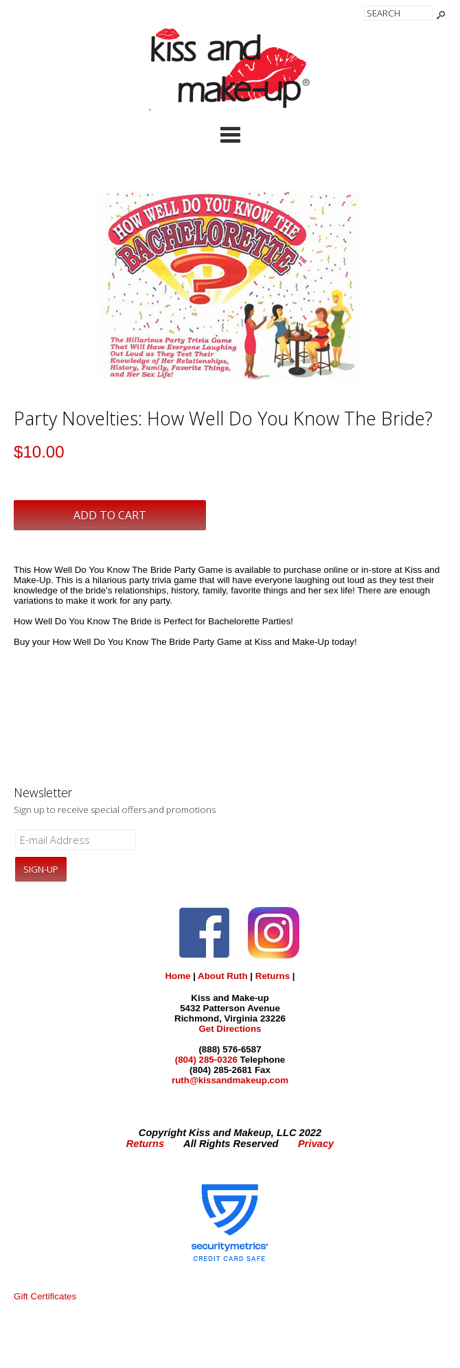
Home (177, 976)
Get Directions (229, 1029)
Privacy (316, 1143)
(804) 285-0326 (206, 1059)
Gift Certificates (45, 1296)
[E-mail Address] (75, 839)
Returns (272, 976)
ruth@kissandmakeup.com (230, 1080)
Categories (230, 134)
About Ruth (223, 976)
